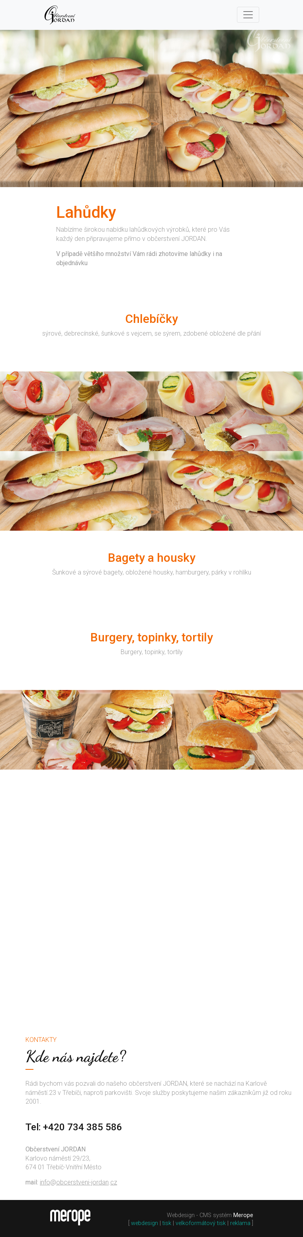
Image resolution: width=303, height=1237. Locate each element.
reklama (240, 1223)
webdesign (144, 1223)
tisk (166, 1223)
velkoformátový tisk (201, 1223)
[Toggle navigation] (248, 15)
